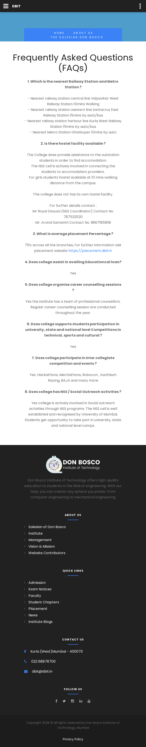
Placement (37, 608)
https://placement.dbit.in (90, 250)
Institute (35, 533)
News (33, 615)
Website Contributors (46, 552)
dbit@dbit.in (42, 671)
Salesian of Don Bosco (47, 526)
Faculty (34, 595)
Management (40, 539)
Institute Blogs (40, 621)
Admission (37, 582)
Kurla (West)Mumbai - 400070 (56, 651)
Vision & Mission (41, 546)
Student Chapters (43, 602)
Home (59, 33)
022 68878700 (43, 661)
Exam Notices (39, 589)
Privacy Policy (73, 739)
